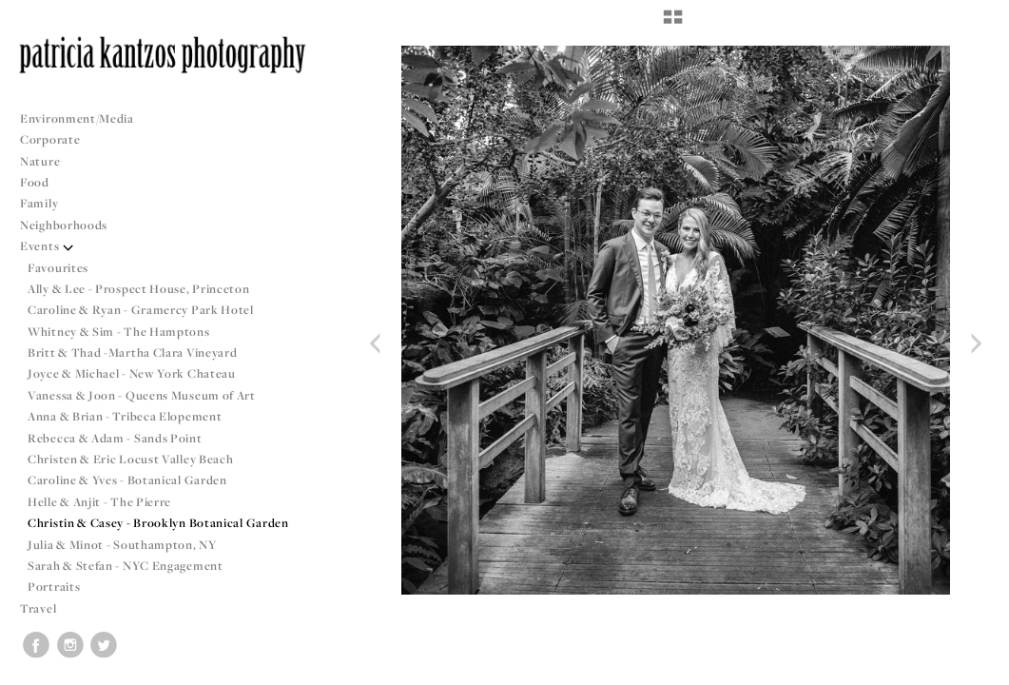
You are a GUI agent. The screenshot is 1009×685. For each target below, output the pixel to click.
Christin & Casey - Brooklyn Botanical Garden (158, 523)
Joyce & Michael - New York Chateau (132, 373)
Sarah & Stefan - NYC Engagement (125, 566)
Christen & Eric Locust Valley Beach (131, 459)
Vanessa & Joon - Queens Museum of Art (142, 395)
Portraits (54, 586)
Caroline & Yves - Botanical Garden (127, 480)
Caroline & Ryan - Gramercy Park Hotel (141, 310)
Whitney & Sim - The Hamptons (119, 331)
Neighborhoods (71, 225)
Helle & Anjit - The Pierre (99, 502)
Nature (40, 161)
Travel (38, 608)
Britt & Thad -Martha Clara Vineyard (133, 352)
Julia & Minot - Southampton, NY (122, 545)
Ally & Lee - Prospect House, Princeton (139, 289)
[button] (673, 24)
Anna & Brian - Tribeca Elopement (125, 416)
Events (47, 246)
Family (39, 203)
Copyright (970, 667)
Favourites (58, 268)
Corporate (50, 139)
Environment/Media (77, 118)
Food (34, 182)
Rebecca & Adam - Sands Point (115, 438)
